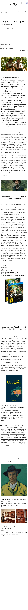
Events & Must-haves (10, 11)
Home (2, 11)
